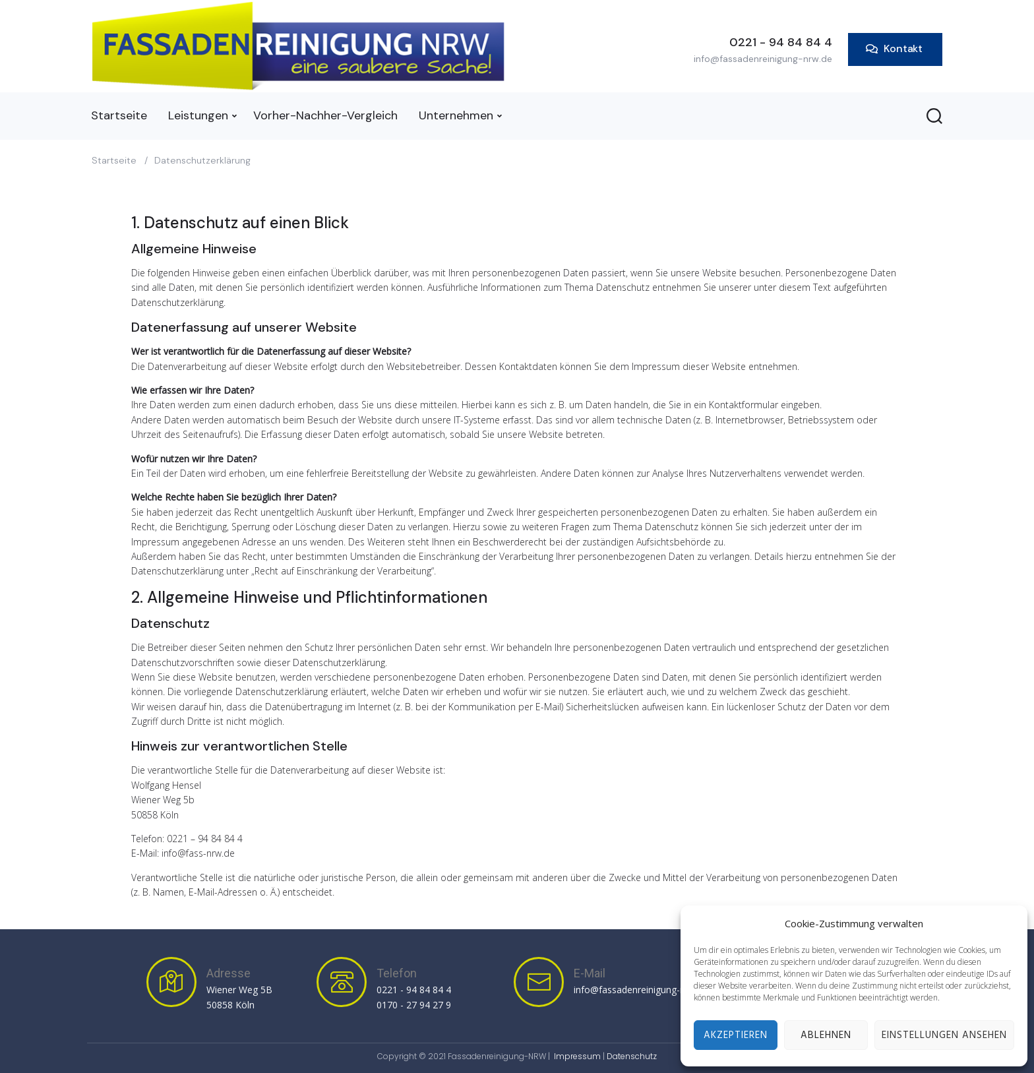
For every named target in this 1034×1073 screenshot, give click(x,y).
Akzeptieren (736, 1035)
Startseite (114, 160)
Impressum (577, 1056)
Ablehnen (826, 1035)
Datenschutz (632, 1056)
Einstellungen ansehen (944, 1035)
